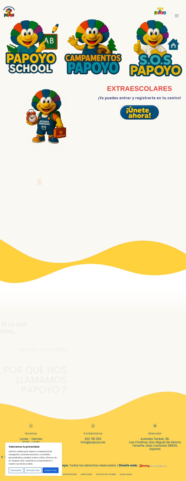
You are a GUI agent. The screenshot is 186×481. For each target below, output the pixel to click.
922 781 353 (93, 439)
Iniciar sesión (126, 474)
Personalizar (16, 470)
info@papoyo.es (93, 442)
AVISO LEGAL (86, 474)
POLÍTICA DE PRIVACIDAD (65, 474)
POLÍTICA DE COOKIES (106, 474)
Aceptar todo (51, 470)
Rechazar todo (33, 470)
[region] (33, 459)
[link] (139, 112)
